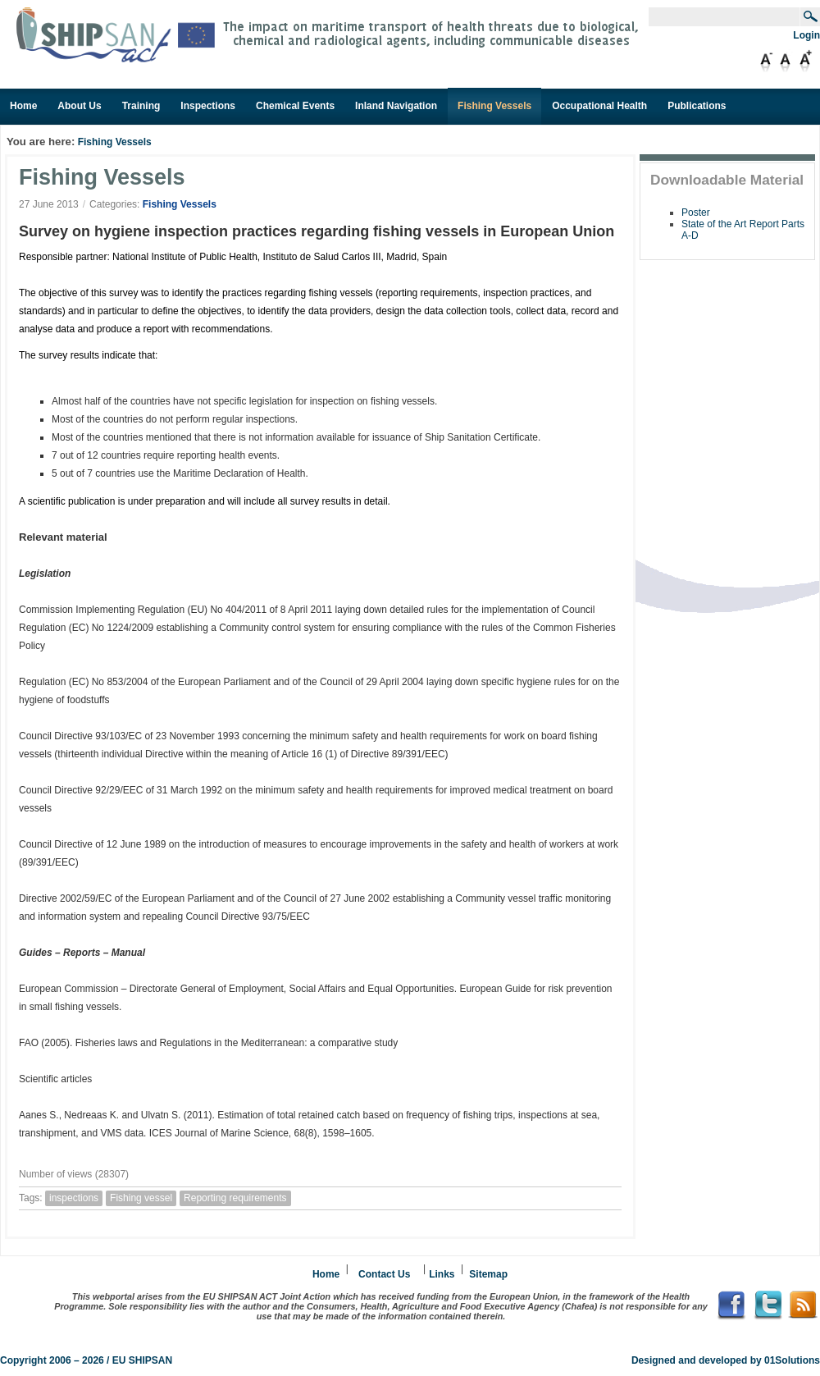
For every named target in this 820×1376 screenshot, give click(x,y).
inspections (73, 1198)
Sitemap (488, 1274)
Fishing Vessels (115, 142)
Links (441, 1274)
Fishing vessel (141, 1198)
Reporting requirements (235, 1198)
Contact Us (384, 1274)
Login (806, 35)
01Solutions (792, 1360)
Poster (695, 212)
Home (325, 1274)
